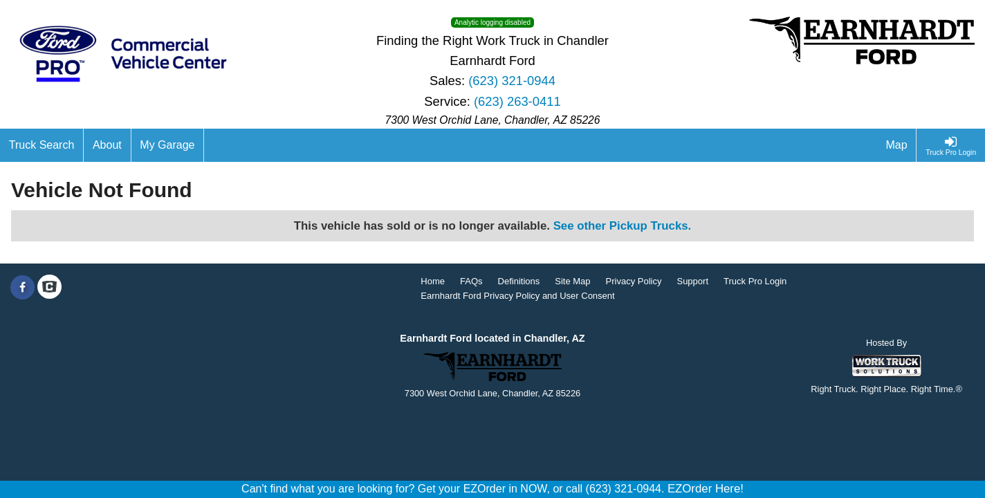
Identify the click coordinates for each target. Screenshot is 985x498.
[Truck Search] (42, 145)
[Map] (897, 145)
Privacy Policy (634, 281)
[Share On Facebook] (22, 287)
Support (692, 281)
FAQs (471, 281)
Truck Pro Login (755, 281)
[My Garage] (168, 145)
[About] (107, 145)
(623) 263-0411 (517, 101)
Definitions (519, 281)
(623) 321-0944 (511, 80)
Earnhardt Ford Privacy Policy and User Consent (517, 295)
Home (433, 281)
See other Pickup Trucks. (622, 225)
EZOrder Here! (706, 488)
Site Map (572, 281)
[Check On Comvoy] (49, 287)
